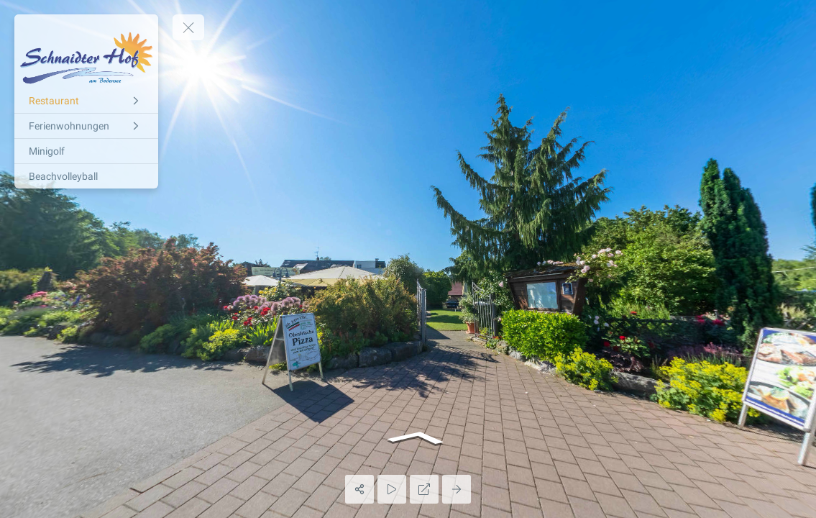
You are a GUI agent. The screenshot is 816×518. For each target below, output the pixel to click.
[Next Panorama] (456, 489)
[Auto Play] (391, 489)
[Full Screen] (424, 489)
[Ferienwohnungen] (86, 126)
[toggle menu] (188, 27)
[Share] (359, 489)
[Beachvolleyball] (86, 176)
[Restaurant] (86, 100)
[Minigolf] (86, 151)
